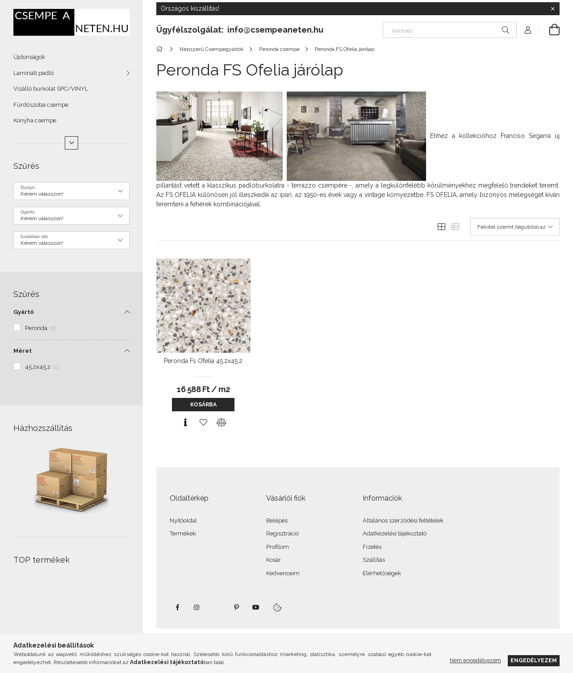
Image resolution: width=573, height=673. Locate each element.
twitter (216, 607)
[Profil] (528, 30)
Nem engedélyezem (475, 660)
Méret (22, 350)
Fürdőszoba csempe (40, 104)
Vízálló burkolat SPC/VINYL (50, 88)
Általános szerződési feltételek (403, 520)
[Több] (71, 143)
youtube (255, 607)
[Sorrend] (515, 227)
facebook (177, 607)
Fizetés (372, 546)
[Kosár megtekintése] (549, 30)
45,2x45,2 (42, 367)
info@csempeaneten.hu (275, 29)
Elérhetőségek (382, 573)
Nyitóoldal (183, 520)
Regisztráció (282, 533)
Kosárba (203, 404)
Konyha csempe (34, 120)
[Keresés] (450, 30)
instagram (197, 607)
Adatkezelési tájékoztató (395, 533)
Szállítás (374, 559)
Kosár (273, 559)
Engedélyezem (533, 660)
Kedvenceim (283, 573)
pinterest (236, 607)
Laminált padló (33, 73)
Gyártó (23, 312)
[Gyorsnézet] (185, 422)
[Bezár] (553, 9)
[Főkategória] (161, 49)
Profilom (277, 546)
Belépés (277, 520)
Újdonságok (29, 57)
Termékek (183, 533)
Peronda (40, 328)
